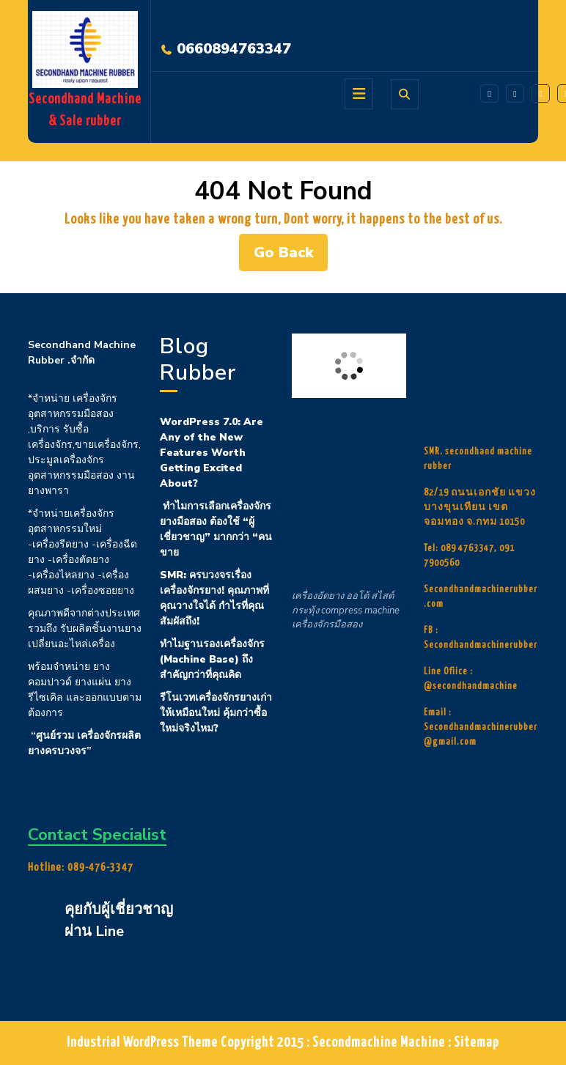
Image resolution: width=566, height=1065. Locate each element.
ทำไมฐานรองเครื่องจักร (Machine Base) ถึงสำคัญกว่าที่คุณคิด (212, 659)
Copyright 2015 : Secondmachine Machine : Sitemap (360, 1043)
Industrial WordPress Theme (142, 1043)
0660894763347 (234, 49)
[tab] (359, 93)
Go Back (291, 256)
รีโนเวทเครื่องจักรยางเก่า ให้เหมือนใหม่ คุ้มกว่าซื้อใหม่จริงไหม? (216, 712)
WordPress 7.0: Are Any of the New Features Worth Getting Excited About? (211, 452)
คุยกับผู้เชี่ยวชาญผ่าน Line (119, 920)
